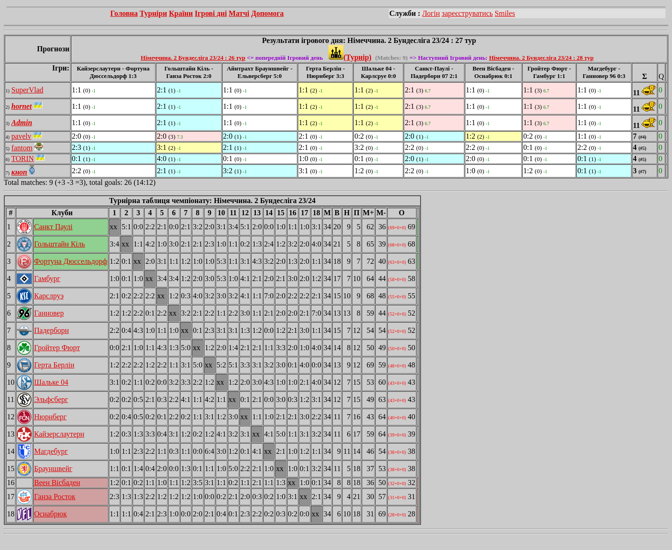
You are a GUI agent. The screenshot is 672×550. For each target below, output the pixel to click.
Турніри (153, 13)
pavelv (21, 136)
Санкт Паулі (53, 227)
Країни (181, 13)
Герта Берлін (54, 365)
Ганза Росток (55, 497)
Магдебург (51, 451)
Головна (124, 13)
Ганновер (49, 313)
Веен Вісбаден (57, 483)
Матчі (239, 13)
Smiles (505, 13)
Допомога (267, 13)
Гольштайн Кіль (59, 244)
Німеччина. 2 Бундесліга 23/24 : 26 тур (193, 57)
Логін (431, 13)
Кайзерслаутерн (59, 434)
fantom (21, 148)
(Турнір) (350, 57)
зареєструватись (467, 13)
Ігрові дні (211, 13)
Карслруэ (48, 296)
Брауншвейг (53, 468)
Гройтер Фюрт (57, 348)
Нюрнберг (50, 417)
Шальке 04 (51, 382)
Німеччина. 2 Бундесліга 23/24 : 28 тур (541, 57)
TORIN (22, 158)
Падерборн (51, 330)
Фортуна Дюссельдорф (70, 261)
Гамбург (47, 278)
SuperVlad (27, 90)
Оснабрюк (50, 514)
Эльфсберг (51, 399)
